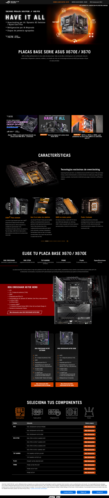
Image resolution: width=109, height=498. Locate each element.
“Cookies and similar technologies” (38, 488)
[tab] (9, 262)
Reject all (83, 492)
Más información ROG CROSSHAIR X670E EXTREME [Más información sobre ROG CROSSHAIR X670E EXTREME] (42, 384)
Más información (89, 427)
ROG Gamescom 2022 (96, 2)
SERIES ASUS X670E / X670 (61, 2)
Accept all (100, 492)
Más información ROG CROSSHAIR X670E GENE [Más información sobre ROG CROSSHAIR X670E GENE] (67, 384)
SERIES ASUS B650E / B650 (79, 2)
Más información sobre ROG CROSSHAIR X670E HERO (24, 312)
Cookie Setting (68, 492)
